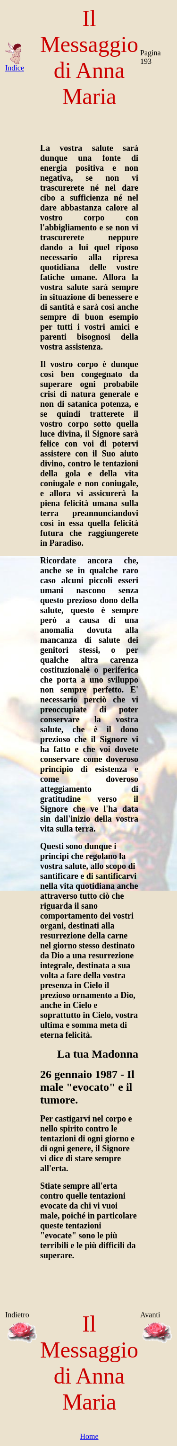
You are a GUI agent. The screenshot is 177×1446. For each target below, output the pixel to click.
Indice (14, 64)
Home (89, 1436)
